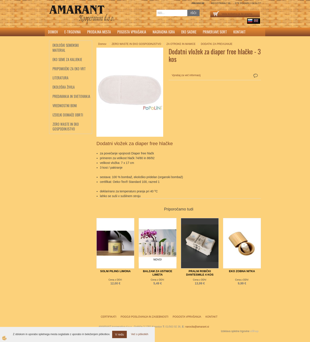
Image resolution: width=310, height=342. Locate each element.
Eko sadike (188, 32)
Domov (53, 32)
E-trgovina (72, 32)
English (256, 20)
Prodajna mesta (99, 32)
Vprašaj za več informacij (186, 75)
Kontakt (239, 32)
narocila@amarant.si (197, 326)
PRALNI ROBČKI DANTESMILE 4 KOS (199, 273)
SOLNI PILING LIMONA (115, 271)
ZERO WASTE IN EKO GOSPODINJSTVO (136, 43)
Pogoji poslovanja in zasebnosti (144, 316)
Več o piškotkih (139, 334)
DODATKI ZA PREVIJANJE (216, 43)
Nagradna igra (164, 32)
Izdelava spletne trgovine (235, 331)
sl (250, 20)
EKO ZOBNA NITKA (242, 271)
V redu (119, 334)
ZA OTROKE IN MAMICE (180, 43)
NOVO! (157, 259)
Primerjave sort (215, 32)
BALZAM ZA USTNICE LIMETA (157, 273)
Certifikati (108, 316)
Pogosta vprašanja (131, 32)
